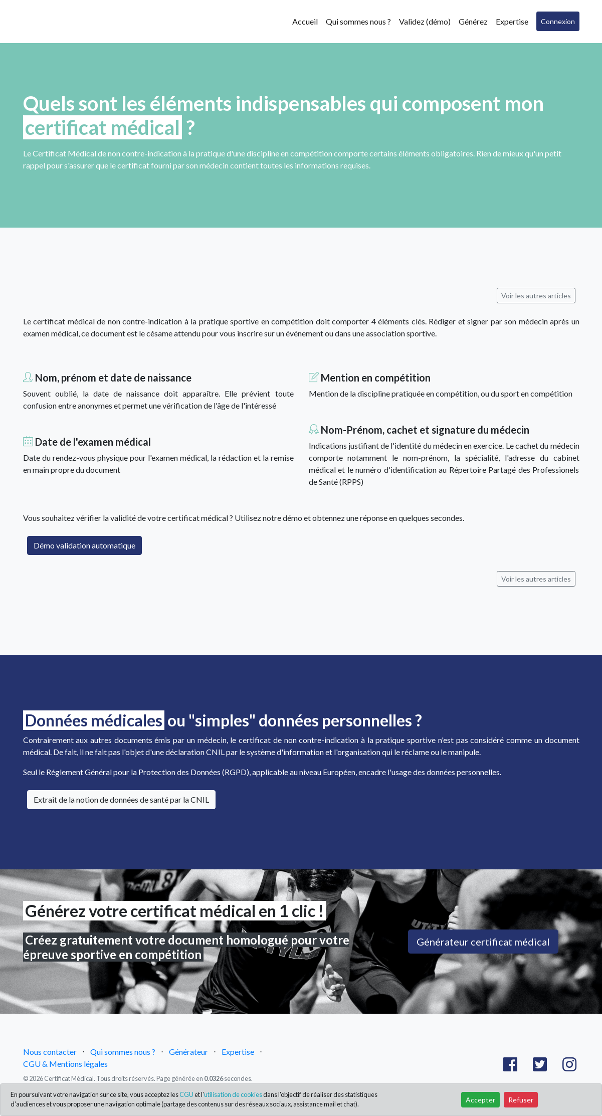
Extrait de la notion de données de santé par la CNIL (121, 799)
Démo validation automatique (84, 545)
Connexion (558, 21)
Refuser (520, 1099)
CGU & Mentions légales (65, 1063)
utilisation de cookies (233, 1094)
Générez (473, 21)
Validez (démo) (425, 21)
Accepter (480, 1099)
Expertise (512, 21)
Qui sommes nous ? (358, 21)
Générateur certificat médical (483, 942)
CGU (186, 1094)
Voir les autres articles (536, 295)
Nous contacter (50, 1051)
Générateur (188, 1051)
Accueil (305, 21)
